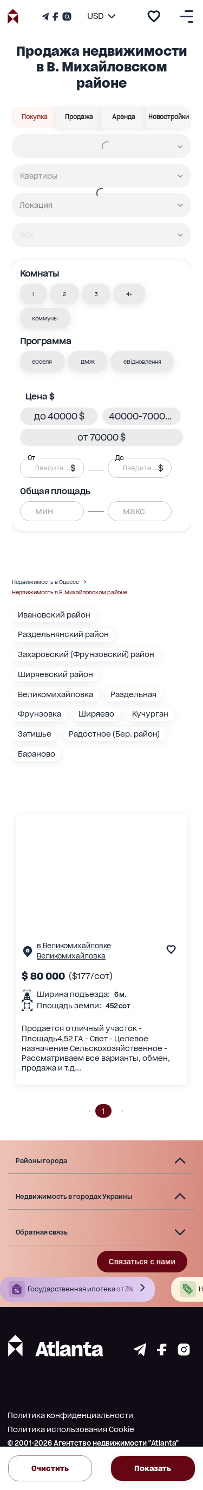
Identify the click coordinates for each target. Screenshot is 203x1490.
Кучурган (150, 714)
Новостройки (168, 117)
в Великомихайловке (74, 946)
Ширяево (96, 714)
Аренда (124, 117)
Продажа (79, 117)
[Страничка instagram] (184, 1352)
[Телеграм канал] (46, 16)
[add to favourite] (154, 16)
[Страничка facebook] (162, 1352)
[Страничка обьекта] (27, 954)
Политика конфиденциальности (70, 1415)
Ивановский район (54, 615)
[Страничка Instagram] (65, 16)
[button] (33, 294)
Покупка (34, 117)
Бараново (36, 754)
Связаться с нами (142, 1261)
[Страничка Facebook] (55, 16)
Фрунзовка (39, 714)
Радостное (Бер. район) (114, 734)
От (31, 458)
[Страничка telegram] (140, 1352)
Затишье (34, 734)
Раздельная (133, 694)
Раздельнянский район (63, 634)
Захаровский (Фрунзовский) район (86, 654)
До (119, 458)
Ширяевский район (55, 674)
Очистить (50, 1468)
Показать (153, 1468)
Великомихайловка (55, 694)
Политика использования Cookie (71, 1429)
